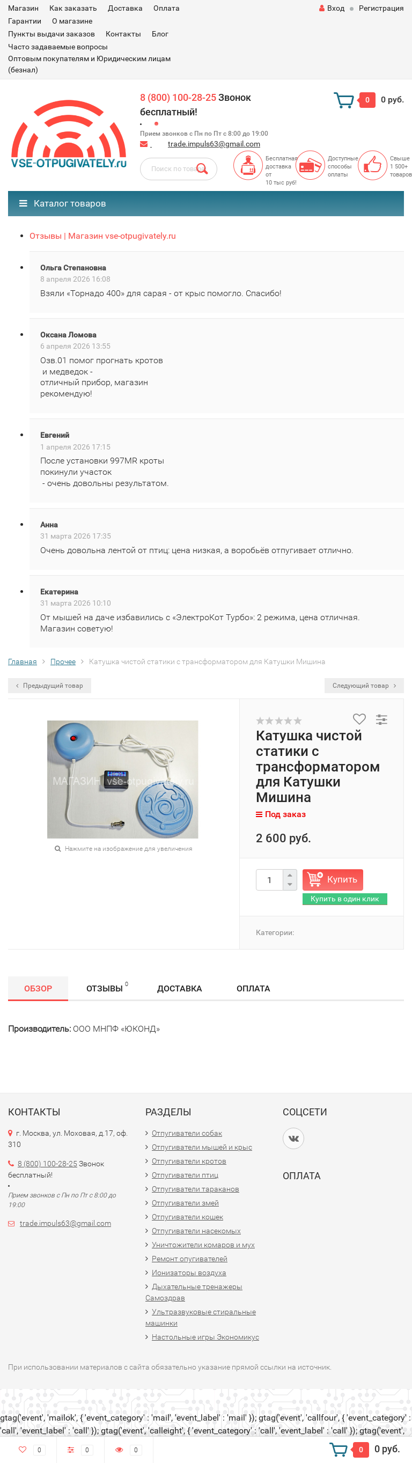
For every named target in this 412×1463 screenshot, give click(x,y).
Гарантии (24, 21)
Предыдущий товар (49, 685)
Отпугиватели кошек (187, 1216)
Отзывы (107, 987)
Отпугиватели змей (185, 1203)
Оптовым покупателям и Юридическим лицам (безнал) (89, 64)
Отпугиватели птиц (185, 1175)
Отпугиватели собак (187, 1133)
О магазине (72, 21)
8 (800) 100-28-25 (178, 97)
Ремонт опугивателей (189, 1258)
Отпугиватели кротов (189, 1161)
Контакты (123, 34)
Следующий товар (364, 685)
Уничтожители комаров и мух (203, 1244)
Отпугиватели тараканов (195, 1189)
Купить (342, 879)
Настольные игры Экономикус (205, 1337)
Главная (22, 661)
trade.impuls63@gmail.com (214, 143)
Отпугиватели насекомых (196, 1230)
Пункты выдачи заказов (51, 34)
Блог (160, 34)
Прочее (63, 661)
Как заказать (73, 8)
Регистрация (381, 8)
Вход (331, 8)
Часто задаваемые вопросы (58, 46)
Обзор (38, 988)
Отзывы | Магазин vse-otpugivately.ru (103, 236)
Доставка (125, 8)
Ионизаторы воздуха (189, 1272)
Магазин (23, 8)
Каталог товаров (62, 203)
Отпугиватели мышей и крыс (202, 1147)
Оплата (166, 8)
